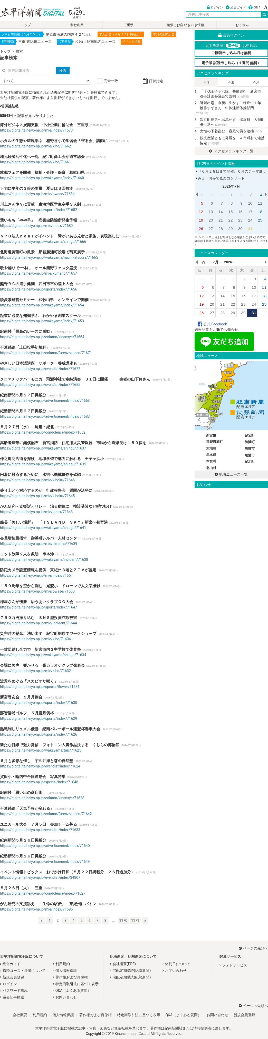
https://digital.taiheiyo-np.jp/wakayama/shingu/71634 (43, 655)
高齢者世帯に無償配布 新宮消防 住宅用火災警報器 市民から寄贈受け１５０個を (73, 443)
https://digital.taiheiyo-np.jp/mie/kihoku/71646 (37, 480)
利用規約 (62, 964)
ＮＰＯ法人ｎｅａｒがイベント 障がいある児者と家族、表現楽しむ (59, 236)
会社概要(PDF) (124, 964)
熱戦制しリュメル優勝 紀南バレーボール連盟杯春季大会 (50, 729)
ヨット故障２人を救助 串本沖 (27, 554)
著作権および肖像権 (71, 977)
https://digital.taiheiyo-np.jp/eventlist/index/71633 (40, 830)
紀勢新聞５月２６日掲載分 (23, 856)
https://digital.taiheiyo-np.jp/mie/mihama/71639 (38, 544)
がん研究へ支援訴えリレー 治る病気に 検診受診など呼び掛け (56, 506)
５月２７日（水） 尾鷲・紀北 (27, 427)
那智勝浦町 (214, 442)
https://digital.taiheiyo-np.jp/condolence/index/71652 (42, 432)
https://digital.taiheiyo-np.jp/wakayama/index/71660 (42, 178)
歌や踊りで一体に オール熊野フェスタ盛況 (38, 268)
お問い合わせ (66, 997)
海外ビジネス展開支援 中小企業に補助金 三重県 (44, 125)
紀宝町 (250, 435)
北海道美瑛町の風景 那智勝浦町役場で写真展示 (42, 252)
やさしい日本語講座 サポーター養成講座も (38, 363)
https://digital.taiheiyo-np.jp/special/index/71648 (39, 782)
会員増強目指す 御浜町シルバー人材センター (40, 538)
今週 (231, 82)
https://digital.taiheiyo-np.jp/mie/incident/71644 (38, 623)
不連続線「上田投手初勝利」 (25, 347)
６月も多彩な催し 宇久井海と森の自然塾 (36, 760)
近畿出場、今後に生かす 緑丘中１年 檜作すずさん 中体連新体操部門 (230, 108)
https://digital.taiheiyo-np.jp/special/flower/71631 (40, 687)
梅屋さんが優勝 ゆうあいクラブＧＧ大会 (36, 602)
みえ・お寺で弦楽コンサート (220, 178)
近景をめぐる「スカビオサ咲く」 (29, 681)
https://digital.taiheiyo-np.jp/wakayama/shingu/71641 (43, 528)
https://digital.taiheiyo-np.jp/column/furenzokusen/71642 (46, 814)
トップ (26, 25)
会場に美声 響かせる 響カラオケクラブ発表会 (42, 665)
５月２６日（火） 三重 (21, 888)
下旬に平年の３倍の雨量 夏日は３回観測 (36, 188)
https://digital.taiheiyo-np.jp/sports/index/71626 (38, 734)
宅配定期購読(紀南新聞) (131, 970)
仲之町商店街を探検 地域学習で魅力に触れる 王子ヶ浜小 (52, 458)
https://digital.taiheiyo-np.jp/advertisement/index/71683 (45, 416)
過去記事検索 (13, 997)
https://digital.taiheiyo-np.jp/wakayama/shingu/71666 (43, 241)
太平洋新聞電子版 (28, 12)
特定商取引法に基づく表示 (77, 984)
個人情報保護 (66, 970)
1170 (123, 920)
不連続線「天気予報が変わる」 (27, 808)
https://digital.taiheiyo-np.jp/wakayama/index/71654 (42, 305)
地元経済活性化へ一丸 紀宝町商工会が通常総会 (42, 156)
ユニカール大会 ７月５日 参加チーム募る (38, 824)
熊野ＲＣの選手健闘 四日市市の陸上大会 (36, 284)
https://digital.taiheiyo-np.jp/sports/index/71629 (38, 718)
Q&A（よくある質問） (73, 990)
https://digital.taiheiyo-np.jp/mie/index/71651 (36, 575)
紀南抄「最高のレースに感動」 (27, 331)
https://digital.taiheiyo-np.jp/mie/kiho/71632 (35, 671)
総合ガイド (236, 7)
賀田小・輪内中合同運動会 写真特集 (32, 776)
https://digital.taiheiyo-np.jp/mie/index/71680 (36, 226)
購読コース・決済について (24, 970)
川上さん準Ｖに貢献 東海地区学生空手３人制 (40, 204)
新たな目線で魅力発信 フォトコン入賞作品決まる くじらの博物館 (59, 745)
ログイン (215, 7)
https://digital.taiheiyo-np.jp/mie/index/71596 (36, 909)
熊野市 (250, 449)
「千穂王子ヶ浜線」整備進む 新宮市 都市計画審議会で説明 (232, 93)
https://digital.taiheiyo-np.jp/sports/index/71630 (38, 703)
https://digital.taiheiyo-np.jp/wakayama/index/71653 (42, 321)
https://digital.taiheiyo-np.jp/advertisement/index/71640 (45, 846)
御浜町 (250, 442)
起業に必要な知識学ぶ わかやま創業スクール (40, 315)
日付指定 (153, 81)
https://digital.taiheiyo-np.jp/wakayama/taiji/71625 (40, 750)
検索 (19, 51)
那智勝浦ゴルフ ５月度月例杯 (27, 713)
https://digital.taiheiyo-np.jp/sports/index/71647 (38, 607)
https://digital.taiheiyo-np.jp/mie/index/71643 (36, 512)
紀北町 (250, 461)
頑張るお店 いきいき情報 (185, 25)
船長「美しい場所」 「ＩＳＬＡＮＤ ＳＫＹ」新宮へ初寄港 (54, 522)
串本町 (211, 455)
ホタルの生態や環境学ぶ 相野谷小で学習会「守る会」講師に (54, 140)
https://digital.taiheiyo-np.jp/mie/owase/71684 (37, 194)
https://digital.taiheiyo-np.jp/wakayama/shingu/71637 (43, 448)
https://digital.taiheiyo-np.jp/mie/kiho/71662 (35, 146)
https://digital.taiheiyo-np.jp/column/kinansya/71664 (42, 337)
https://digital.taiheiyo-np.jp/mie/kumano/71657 (38, 273)
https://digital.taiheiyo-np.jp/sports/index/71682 (38, 210)
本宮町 (211, 461)
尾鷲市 (250, 455)
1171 (135, 920)
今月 (256, 82)
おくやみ (242, 25)
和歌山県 (77, 25)
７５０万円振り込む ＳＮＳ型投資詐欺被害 (38, 617)
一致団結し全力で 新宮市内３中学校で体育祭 (40, 649)
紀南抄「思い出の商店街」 (23, 792)
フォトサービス (234, 965)
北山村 (211, 468)
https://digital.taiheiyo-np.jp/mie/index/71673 (36, 130)
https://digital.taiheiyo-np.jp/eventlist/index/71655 (40, 385)
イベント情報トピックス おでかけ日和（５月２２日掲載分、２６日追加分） (67, 872)
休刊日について (177, 964)
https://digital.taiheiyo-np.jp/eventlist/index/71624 (40, 766)
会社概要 (20, 1015)
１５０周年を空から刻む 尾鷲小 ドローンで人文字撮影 (50, 586)
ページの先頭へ (253, 948)
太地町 (211, 448)
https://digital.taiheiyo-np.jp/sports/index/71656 (38, 289)
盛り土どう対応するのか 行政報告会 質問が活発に (46, 490)
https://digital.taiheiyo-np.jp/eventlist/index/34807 (40, 877)
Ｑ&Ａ (254, 7)
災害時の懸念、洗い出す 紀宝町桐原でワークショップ (48, 633)
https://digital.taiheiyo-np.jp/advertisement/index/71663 (45, 400)
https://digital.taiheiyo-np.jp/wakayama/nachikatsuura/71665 (49, 257)
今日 (206, 82)
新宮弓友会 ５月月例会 (21, 697)
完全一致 (108, 81)
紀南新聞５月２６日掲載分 (23, 840)
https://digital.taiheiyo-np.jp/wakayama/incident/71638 (44, 559)
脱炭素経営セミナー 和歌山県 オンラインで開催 (44, 299)
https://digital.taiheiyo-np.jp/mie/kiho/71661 (35, 162)
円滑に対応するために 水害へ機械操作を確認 (40, 474)
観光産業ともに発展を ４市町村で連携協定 (232, 140)
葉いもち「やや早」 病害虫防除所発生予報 (38, 220)
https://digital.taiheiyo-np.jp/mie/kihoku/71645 (37, 496)
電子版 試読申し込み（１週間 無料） (231, 63)
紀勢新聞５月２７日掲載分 (23, 411)
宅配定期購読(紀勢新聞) (131, 977)
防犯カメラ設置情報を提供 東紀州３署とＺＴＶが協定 (48, 570)
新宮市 (211, 435)
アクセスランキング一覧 (231, 151)
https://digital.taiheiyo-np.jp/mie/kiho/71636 (35, 639)
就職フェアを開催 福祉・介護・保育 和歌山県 (42, 172)
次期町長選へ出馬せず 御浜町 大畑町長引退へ (232, 122)
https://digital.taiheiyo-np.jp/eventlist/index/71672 (40, 369)
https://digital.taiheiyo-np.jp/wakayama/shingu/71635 (43, 464)
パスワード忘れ (15, 990)
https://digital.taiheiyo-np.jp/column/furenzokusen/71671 (46, 353)
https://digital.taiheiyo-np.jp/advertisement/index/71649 (45, 862)
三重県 (128, 25)
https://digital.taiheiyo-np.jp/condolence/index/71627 (42, 893)
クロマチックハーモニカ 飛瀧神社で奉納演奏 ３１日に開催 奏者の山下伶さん (75, 379)
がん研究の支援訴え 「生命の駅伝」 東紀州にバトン (48, 904)
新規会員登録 (13, 977)
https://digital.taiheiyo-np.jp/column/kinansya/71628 (42, 798)
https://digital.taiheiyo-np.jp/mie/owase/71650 (37, 591)
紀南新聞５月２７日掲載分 (23, 395)
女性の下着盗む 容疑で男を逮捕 (231, 131)
